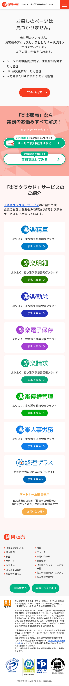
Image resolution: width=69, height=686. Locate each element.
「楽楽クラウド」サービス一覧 (50, 567)
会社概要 (41, 561)
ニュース (41, 552)
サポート (10, 561)
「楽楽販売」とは (15, 548)
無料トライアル (45, 588)
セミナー (10, 565)
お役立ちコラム (13, 574)
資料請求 (19, 588)
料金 (8, 556)
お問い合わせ (43, 556)
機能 (39, 548)
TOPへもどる (34, 93)
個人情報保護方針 (45, 577)
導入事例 (10, 552)
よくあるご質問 (13, 570)
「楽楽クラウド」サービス (21, 205)
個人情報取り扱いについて (50, 572)
